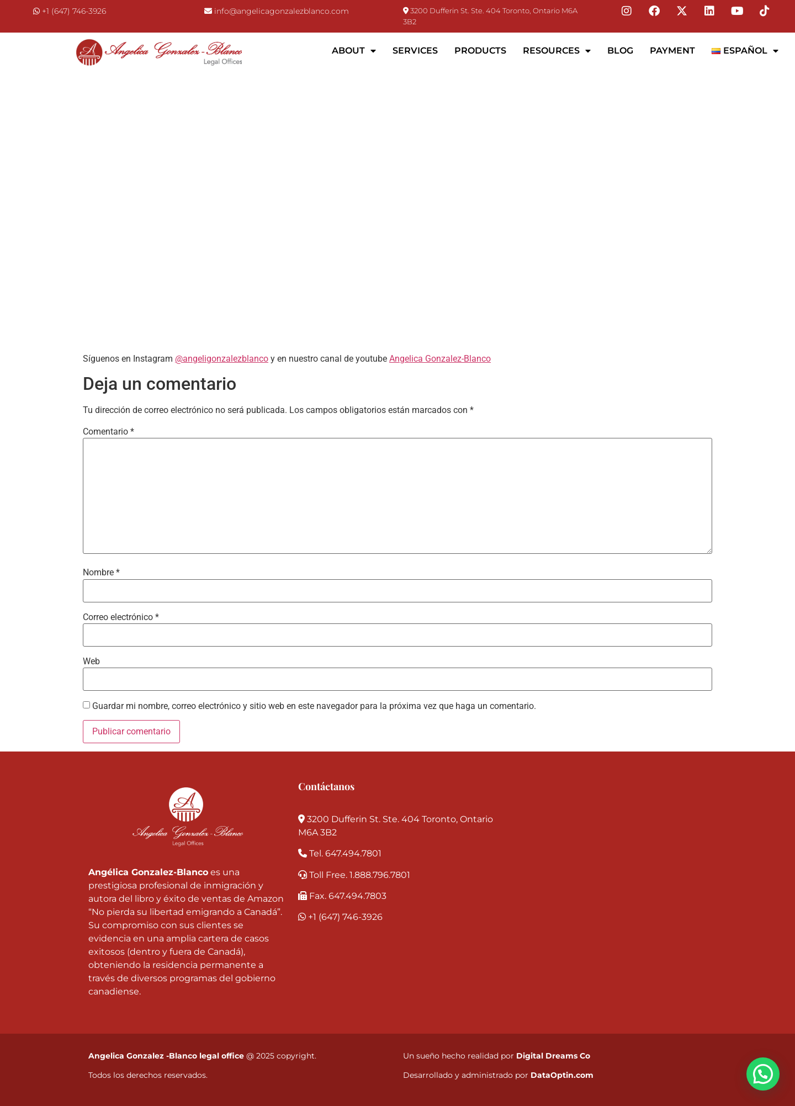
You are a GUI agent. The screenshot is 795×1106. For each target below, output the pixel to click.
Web (91, 661)
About (354, 51)
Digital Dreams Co (553, 1056)
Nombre (101, 572)
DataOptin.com (562, 1075)
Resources (557, 51)
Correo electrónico (121, 617)
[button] (763, 1074)
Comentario (108, 431)
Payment (672, 50)
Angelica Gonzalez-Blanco (440, 358)
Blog (620, 50)
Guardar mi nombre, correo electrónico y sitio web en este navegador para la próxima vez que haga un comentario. (314, 706)
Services (415, 50)
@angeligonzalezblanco (221, 358)
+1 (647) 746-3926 (74, 11)
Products (480, 50)
